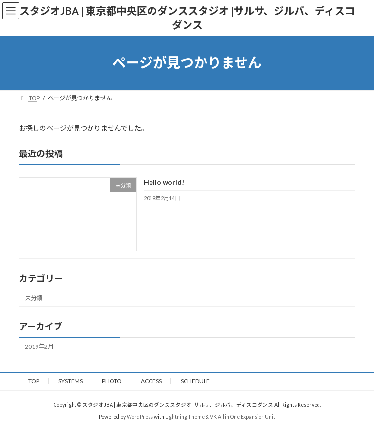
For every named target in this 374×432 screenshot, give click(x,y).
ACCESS (151, 381)
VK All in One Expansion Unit (242, 417)
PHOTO (112, 381)
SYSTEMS (70, 381)
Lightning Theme (185, 417)
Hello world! (164, 182)
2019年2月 (39, 346)
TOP (33, 381)
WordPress (140, 417)
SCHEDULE (195, 381)
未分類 (33, 297)
